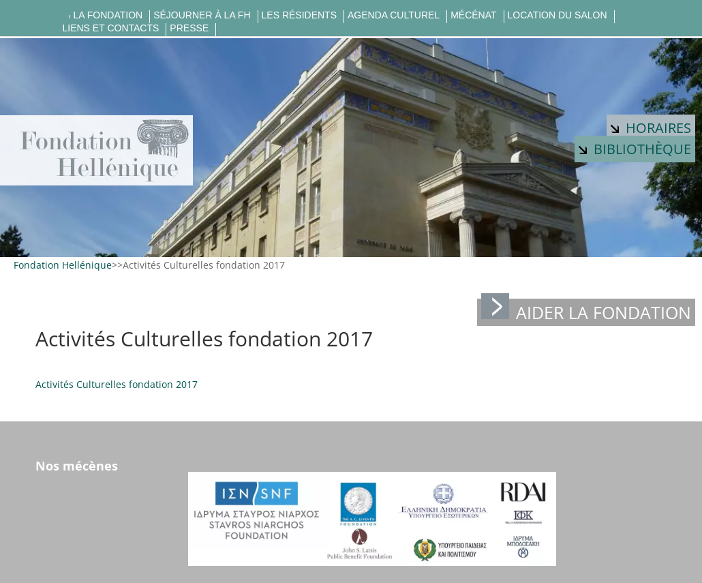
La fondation (108, 15)
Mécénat (473, 15)
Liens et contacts (111, 28)
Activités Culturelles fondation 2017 (116, 384)
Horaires (651, 128)
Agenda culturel (394, 15)
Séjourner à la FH (201, 15)
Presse (189, 28)
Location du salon (557, 15)
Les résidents (299, 15)
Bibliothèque (635, 149)
